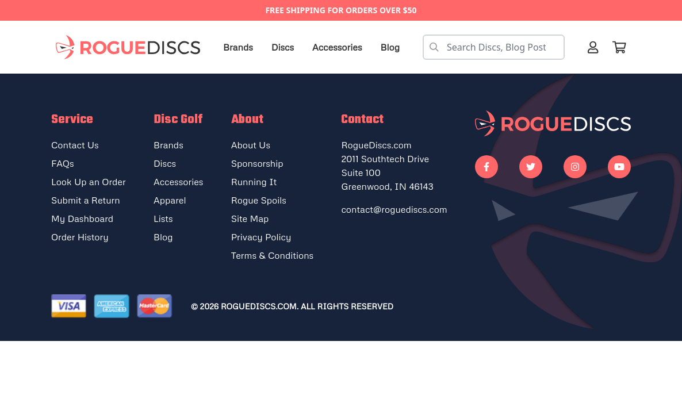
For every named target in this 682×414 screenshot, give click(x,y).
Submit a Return (85, 200)
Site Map (250, 218)
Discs (282, 47)
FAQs (62, 163)
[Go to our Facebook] (486, 166)
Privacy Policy (261, 237)
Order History (80, 237)
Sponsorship (257, 163)
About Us (250, 145)
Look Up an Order (88, 181)
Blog (390, 47)
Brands (238, 47)
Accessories (337, 47)
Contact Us (75, 145)
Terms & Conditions (272, 255)
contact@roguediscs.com (394, 209)
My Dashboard (82, 218)
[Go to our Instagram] (575, 166)
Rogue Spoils (258, 200)
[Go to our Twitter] (530, 166)
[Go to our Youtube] (619, 166)
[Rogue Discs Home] (134, 47)
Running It (254, 181)
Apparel (170, 200)
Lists (163, 218)
